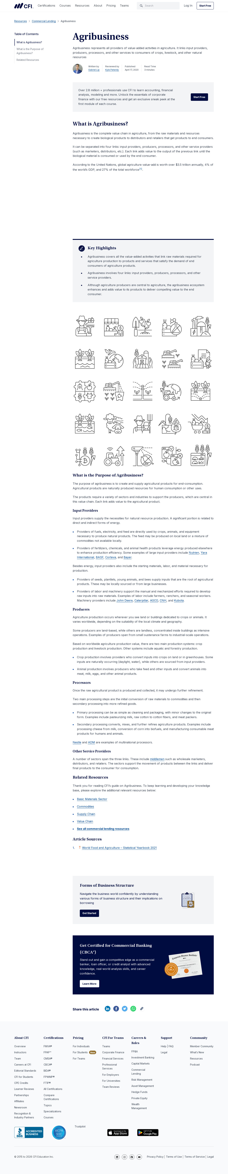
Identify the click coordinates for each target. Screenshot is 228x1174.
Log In (188, 5)
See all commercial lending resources (103, 828)
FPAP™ (47, 1053)
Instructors (20, 1053)
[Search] (158, 5)
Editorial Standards (25, 1071)
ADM (91, 742)
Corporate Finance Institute (23, 5)
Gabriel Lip (94, 69)
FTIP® (47, 1083)
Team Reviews (111, 1087)
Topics (48, 1106)
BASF (99, 557)
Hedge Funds (139, 1087)
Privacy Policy (155, 1157)
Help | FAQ (167, 1047)
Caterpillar (141, 600)
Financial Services (112, 1059)
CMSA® (48, 1059)
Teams (124, 5)
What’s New (197, 1053)
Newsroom (20, 1108)
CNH (163, 600)
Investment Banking (142, 1053)
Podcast (195, 1065)
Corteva (110, 557)
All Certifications (53, 1089)
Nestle (77, 742)
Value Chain (85, 821)
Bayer (127, 557)
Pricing (111, 5)
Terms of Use (174, 1157)
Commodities (85, 806)
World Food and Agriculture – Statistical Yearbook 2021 (119, 848)
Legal (164, 1053)
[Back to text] (80, 847)
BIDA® (47, 1071)
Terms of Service (195, 1157)
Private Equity (139, 1093)
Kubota (179, 600)
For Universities (111, 1081)
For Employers (110, 1075)
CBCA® (48, 1065)
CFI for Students (23, 1077)
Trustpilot (80, 1127)
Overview (20, 1047)
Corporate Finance (113, 1053)
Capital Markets (140, 1059)
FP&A (134, 1047)
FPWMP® (49, 1077)
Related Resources (28, 59)
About (98, 5)
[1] (140, 168)
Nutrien (194, 552)
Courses (65, 5)
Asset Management (142, 1081)
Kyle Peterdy (112, 69)
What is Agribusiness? (29, 42)
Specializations (52, 1112)
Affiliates (19, 1102)
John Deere (124, 600)
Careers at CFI (22, 1065)
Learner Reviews (24, 1089)
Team (17, 1059)
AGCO (154, 600)
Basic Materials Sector (92, 799)
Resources (82, 5)
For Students (80, 1053)
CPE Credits (21, 1083)
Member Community (201, 1047)
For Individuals (81, 1047)
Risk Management (141, 1075)
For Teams (79, 1059)
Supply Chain (86, 814)
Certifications (46, 5)
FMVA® (48, 1047)
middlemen (157, 759)
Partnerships (21, 1096)
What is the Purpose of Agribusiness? (30, 50)
